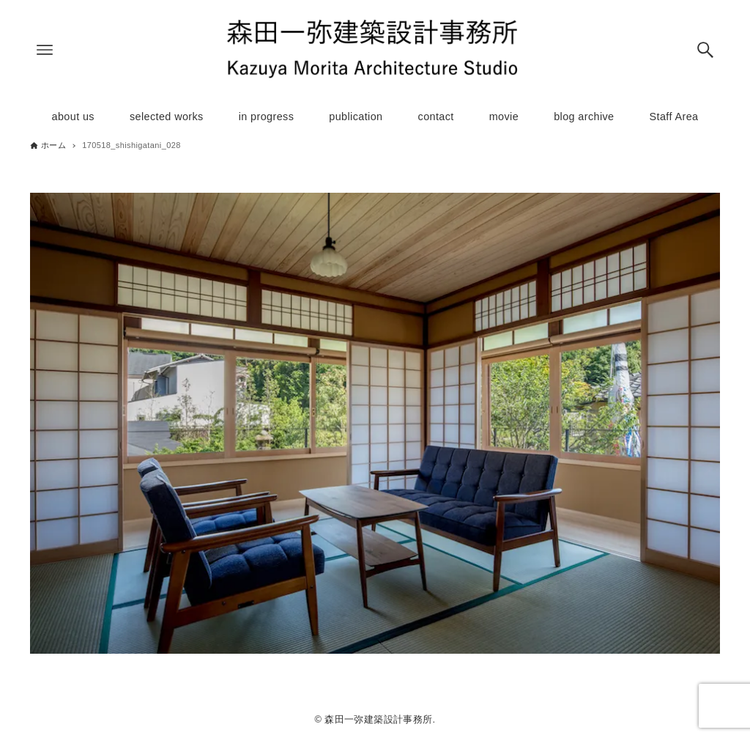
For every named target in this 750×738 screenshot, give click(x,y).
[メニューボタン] (44, 49)
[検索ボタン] (705, 49)
